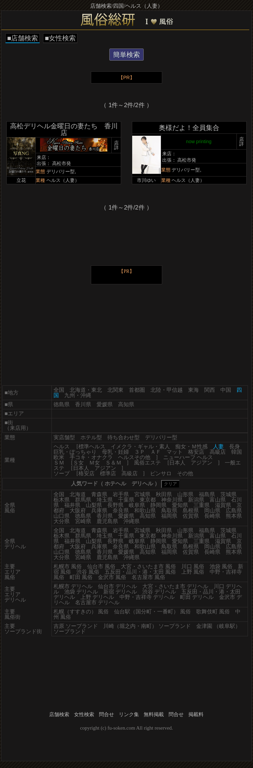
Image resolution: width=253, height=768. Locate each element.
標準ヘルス (91, 446)
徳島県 (61, 404)
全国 (58, 390)
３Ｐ (139, 452)
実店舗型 (64, 437)
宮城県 (142, 494)
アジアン (201, 463)
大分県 (61, 521)
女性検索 (84, 714)
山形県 (185, 494)
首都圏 (137, 390)
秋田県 (164, 494)
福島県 (207, 494)
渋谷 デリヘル (159, 592)
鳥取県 (169, 510)
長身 (234, 446)
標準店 (108, 473)
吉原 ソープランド (75, 626)
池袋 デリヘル (81, 592)
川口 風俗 (192, 566)
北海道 (78, 494)
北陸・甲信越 (166, 390)
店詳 (116, 145)
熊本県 (234, 516)
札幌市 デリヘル (73, 586)
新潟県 (196, 500)
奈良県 (121, 510)
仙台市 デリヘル (117, 586)
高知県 (126, 404)
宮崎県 (83, 521)
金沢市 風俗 (112, 577)
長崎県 (212, 516)
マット (175, 452)
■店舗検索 (22, 38)
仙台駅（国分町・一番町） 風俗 (152, 611)
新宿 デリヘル (120, 592)
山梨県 (94, 505)
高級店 (218, 452)
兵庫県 (99, 510)
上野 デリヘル (97, 597)
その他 (185, 473)
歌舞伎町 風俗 (213, 611)
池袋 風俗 (221, 566)
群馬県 (83, 500)
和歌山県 (145, 510)
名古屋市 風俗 (148, 577)
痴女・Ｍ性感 (191, 446)
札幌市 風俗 (67, 566)
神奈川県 (172, 500)
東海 (193, 390)
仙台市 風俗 (101, 566)
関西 (209, 390)
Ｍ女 (94, 463)
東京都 (148, 500)
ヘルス (61, 446)
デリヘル (142, 483)
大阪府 (78, 510)
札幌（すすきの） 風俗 (81, 611)
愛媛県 (105, 404)
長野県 (115, 505)
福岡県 (169, 516)
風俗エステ (147, 463)
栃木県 (61, 500)
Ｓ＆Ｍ (113, 463)
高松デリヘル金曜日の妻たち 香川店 (64, 129)
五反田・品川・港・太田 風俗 (140, 572)
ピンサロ (161, 473)
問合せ (106, 714)
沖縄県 (131, 521)
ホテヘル (115, 483)
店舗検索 (59, 714)
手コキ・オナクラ (91, 457)
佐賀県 (191, 516)
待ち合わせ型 (123, 437)
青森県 (99, 494)
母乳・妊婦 (115, 452)
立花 (21, 180)
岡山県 (212, 510)
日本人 (177, 463)
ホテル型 (91, 437)
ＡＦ (155, 452)
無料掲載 (154, 714)
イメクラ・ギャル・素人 (140, 446)
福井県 (72, 505)
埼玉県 (105, 500)
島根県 (191, 510)
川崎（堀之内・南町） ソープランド (147, 626)
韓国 (236, 452)
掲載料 (196, 714)
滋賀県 (223, 505)
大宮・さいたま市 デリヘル (175, 586)
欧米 (58, 457)
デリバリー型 (161, 437)
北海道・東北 (86, 390)
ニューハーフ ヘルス (188, 457)
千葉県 (126, 500)
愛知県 (180, 505)
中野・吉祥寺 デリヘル (147, 597)
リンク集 (129, 714)
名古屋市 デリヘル (97, 602)
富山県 (218, 500)
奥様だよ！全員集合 (189, 127)
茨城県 (228, 494)
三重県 (201, 505)
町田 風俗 (81, 577)
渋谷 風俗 (87, 572)
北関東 (115, 390)
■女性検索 (60, 38)
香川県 (83, 404)
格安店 (196, 452)
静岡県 (158, 505)
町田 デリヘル (197, 597)
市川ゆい (146, 180)
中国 (225, 390)
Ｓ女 (78, 463)
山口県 (61, 516)
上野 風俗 (192, 572)
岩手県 (121, 494)
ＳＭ (58, 463)
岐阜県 (137, 505)
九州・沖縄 (77, 395)
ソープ (61, 473)
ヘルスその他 (134, 457)
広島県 (234, 510)
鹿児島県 (107, 521)
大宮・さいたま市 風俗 (148, 566)
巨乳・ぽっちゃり (75, 452)
